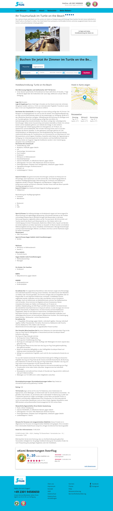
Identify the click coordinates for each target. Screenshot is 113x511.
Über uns (51, 484)
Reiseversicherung (75, 491)
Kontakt (50, 489)
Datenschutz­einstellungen (52, 497)
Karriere (71, 484)
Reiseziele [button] (52, 10)
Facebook (94, 484)
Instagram (94, 486)
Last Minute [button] (21, 10)
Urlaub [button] (33, 10)
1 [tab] (43, 53)
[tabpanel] (43, 39)
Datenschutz (52, 494)
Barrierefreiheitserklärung (75, 494)
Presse (71, 486)
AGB (49, 491)
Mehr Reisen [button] (66, 10)
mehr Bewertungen (90, 466)
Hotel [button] (42, 10)
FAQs (70, 489)
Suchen (87, 73)
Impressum (51, 486)
